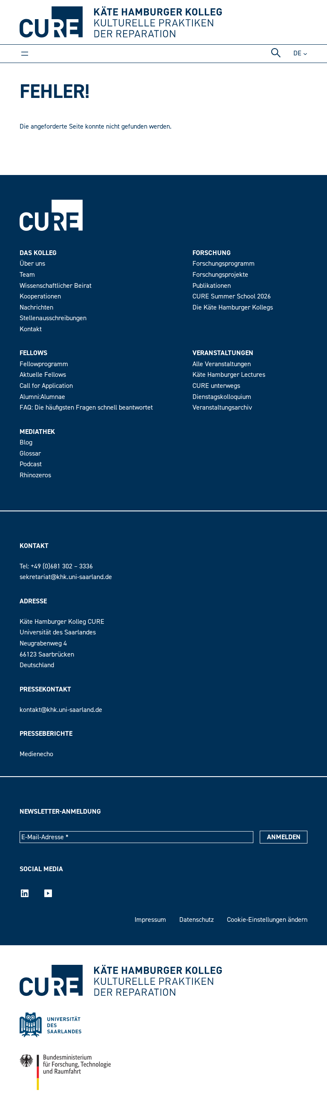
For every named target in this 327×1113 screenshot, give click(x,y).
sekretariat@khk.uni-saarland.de (66, 577)
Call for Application (46, 386)
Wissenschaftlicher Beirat (56, 285)
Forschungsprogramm (223, 263)
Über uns (32, 263)
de (297, 53)
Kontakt (31, 329)
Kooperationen (40, 296)
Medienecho (36, 754)
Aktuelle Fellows (43, 374)
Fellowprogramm (44, 364)
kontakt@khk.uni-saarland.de (61, 710)
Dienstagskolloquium (221, 397)
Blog (26, 442)
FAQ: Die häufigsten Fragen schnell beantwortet (86, 407)
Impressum (150, 919)
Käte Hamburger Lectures (228, 374)
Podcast (31, 464)
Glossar (30, 453)
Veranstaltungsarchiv (222, 407)
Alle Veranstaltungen (221, 364)
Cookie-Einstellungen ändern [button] (267, 919)
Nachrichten (36, 307)
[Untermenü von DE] (305, 54)
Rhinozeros (35, 475)
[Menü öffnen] (25, 54)
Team (27, 274)
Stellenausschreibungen (53, 318)
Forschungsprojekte (220, 274)
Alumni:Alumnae (42, 397)
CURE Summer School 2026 (231, 296)
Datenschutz (196, 919)
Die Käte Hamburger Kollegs (232, 307)
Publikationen (211, 285)
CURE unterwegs (216, 386)
